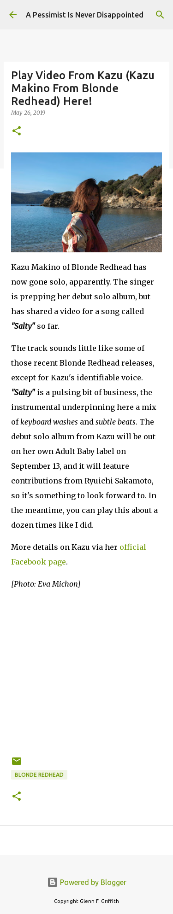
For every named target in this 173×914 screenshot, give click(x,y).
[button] (16, 131)
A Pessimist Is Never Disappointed (84, 15)
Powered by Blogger (86, 882)
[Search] (160, 15)
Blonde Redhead (39, 775)
